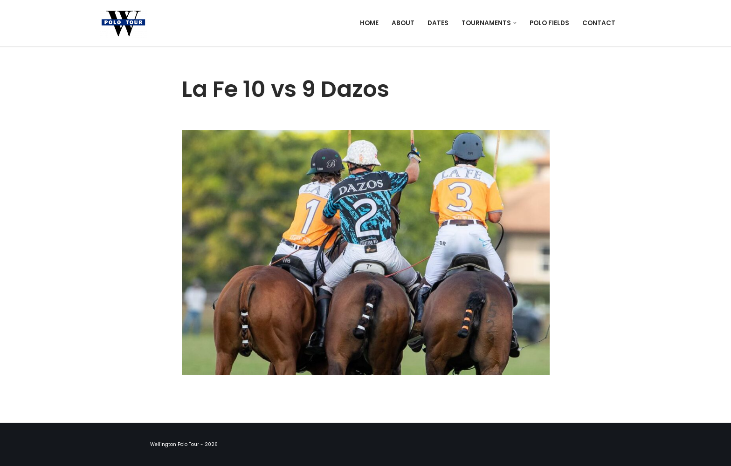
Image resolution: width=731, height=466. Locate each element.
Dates (438, 23)
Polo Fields (549, 23)
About (403, 23)
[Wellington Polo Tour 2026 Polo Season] (126, 23)
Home (369, 23)
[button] (515, 23)
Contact (598, 23)
